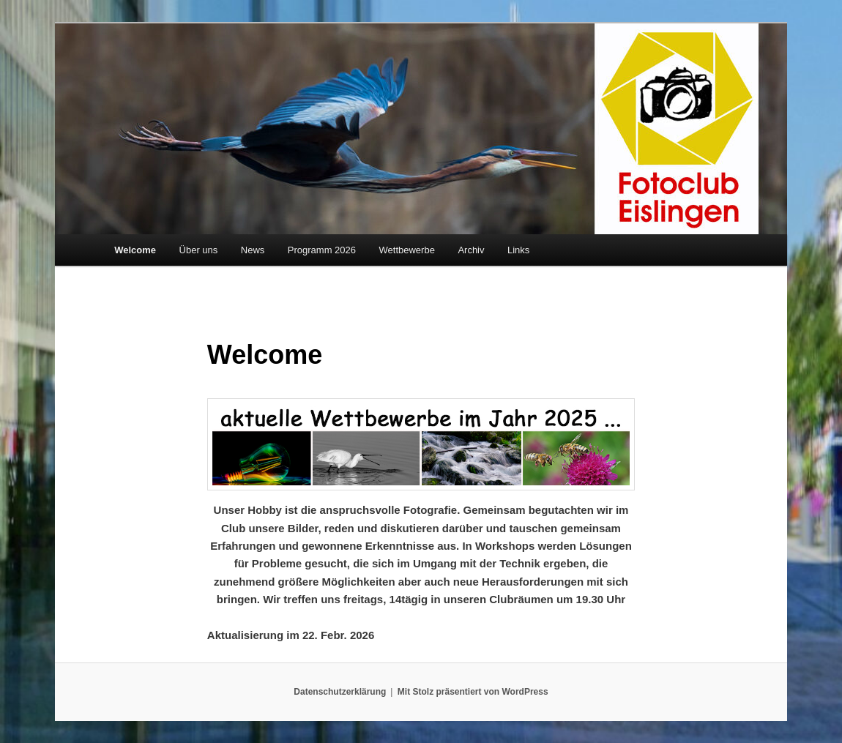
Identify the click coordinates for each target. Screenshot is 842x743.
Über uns (198, 249)
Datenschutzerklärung (340, 692)
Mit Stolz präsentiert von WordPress (473, 692)
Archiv (471, 249)
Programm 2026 (322, 249)
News (253, 249)
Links (518, 249)
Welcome (135, 249)
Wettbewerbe (407, 249)
